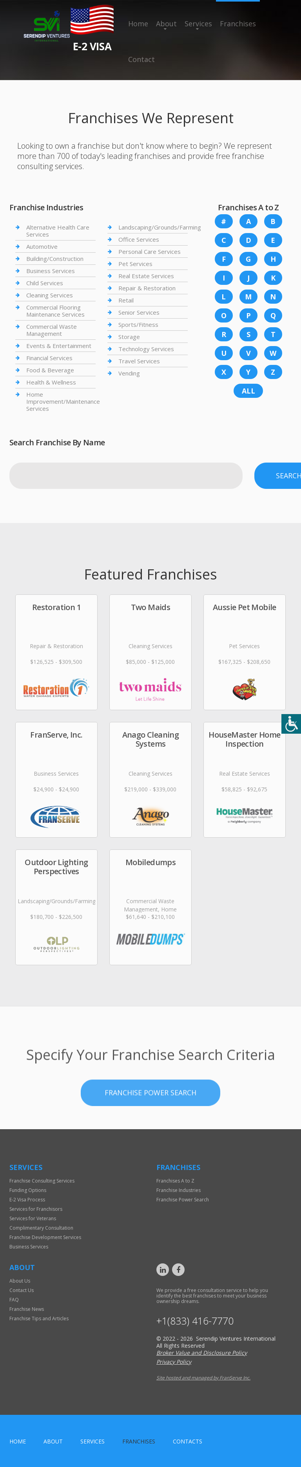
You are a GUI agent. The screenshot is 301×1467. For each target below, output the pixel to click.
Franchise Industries (178, 1190)
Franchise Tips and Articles (39, 1318)
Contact (141, 59)
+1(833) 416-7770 (195, 1321)
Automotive (42, 246)
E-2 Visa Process (27, 1199)
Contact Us (21, 1290)
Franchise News (26, 1309)
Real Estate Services (146, 276)
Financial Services (49, 358)
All (248, 390)
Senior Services (139, 312)
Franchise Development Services (45, 1237)
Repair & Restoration (147, 288)
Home (138, 23)
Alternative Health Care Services (57, 231)
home (17, 1441)
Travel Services (139, 361)
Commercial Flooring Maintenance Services (55, 310)
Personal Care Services (149, 251)
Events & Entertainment (58, 346)
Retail (126, 300)
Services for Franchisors (35, 1209)
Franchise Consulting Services (41, 1180)
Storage (129, 337)
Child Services (44, 283)
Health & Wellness (51, 382)
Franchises (238, 23)
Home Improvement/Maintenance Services (63, 401)
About (166, 23)
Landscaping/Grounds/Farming (159, 227)
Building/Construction (54, 258)
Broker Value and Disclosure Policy (201, 1352)
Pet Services (135, 264)
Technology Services (146, 349)
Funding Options (27, 1190)
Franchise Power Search (150, 1114)
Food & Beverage (50, 370)
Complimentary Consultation (41, 1228)
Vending (129, 373)
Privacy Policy (173, 1361)
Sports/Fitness (138, 324)
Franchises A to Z (175, 1180)
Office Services (138, 239)
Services (198, 23)
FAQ (14, 1299)
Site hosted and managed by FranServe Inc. (203, 1377)
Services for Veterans (32, 1218)
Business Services (50, 271)
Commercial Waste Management (51, 330)
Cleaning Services (49, 295)
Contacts (187, 1441)
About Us (19, 1280)
